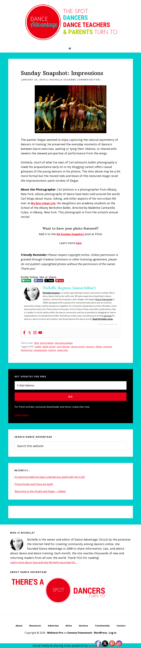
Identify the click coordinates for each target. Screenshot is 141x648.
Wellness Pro (55, 633)
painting (107, 346)
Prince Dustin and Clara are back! (33, 484)
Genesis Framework (79, 633)
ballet (38, 346)
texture (52, 349)
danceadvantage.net (107, 324)
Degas (99, 346)
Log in (112, 633)
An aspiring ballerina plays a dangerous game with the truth (49, 477)
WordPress (100, 633)
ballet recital (48, 346)
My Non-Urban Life (44, 203)
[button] (70, 48)
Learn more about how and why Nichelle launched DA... (47, 562)
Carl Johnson (63, 346)
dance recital (78, 346)
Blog (36, 342)
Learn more (21, 414)
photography (40, 349)
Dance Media (47, 342)
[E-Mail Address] (70, 385)
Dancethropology (64, 342)
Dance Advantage (103, 299)
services (108, 315)
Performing (26, 349)
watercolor (62, 349)
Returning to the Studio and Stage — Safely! (40, 491)
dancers (90, 346)
